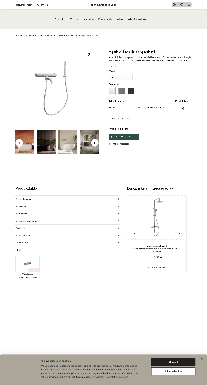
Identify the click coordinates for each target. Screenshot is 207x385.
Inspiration (88, 19)
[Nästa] (179, 233)
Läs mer (113, 65)
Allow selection (173, 360)
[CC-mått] (121, 77)
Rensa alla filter (121, 118)
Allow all (173, 351)
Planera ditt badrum (111, 19)
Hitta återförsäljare (120, 143)
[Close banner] (202, 349)
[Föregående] (134, 233)
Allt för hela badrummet (39, 35)
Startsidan (20, 35)
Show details (162, 379)
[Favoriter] (182, 4)
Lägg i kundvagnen (123, 136)
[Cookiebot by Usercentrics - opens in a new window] (20, 379)
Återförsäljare (137, 19)
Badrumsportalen (23, 4)
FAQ (37, 4)
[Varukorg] (190, 4)
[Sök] (175, 4)
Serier (74, 19)
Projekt (44, 4)
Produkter (61, 19)
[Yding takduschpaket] (156, 234)
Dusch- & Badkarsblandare (65, 35)
